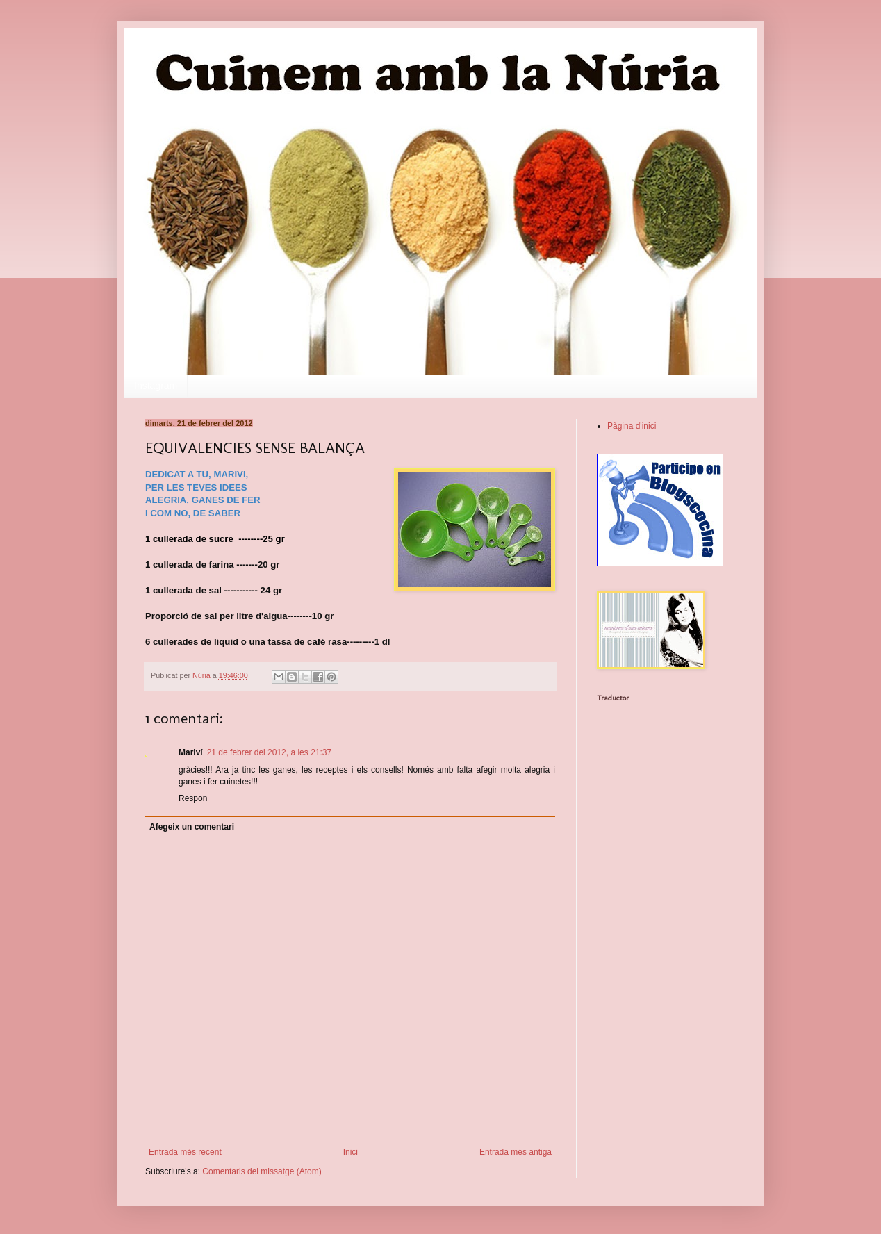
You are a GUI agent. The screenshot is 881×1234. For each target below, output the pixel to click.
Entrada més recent (185, 1152)
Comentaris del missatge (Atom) (261, 1171)
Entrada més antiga (515, 1152)
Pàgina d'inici (631, 426)
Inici (350, 1152)
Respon (193, 798)
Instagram (155, 385)
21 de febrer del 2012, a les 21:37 (269, 752)
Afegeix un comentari (191, 827)
